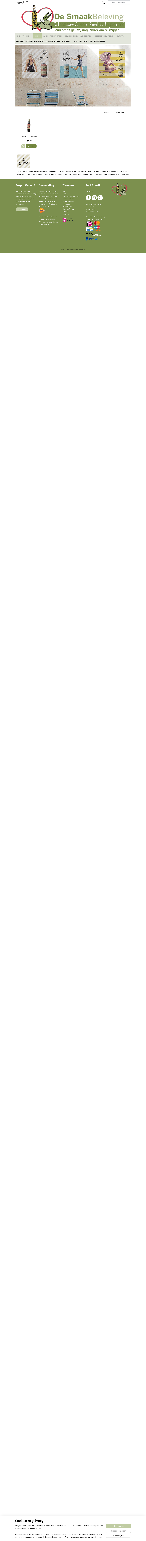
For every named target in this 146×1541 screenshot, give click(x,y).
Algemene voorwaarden (71, 196)
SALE (81, 36)
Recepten (66, 214)
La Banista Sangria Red (29, 136)
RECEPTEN (88, 36)
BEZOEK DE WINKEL (101, 36)
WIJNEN (45, 36)
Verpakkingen (67, 206)
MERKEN (37, 36)
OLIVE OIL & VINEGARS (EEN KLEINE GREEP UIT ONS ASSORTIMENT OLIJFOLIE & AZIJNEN (44, 41)
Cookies (65, 211)
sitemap (81, 249)
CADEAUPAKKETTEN (56, 36)
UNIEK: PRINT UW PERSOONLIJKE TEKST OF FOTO (89, 41)
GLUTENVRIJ (121, 36)
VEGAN (111, 36)
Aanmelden (22, 209)
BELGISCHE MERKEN (71, 36)
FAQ (64, 191)
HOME (18, 36)
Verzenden (66, 204)
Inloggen (20, 2)
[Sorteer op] (121, 112)
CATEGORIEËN (26, 36)
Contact (65, 194)
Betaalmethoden (68, 201)
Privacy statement (69, 199)
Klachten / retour (68, 209)
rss (84, 249)
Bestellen (31, 146)
